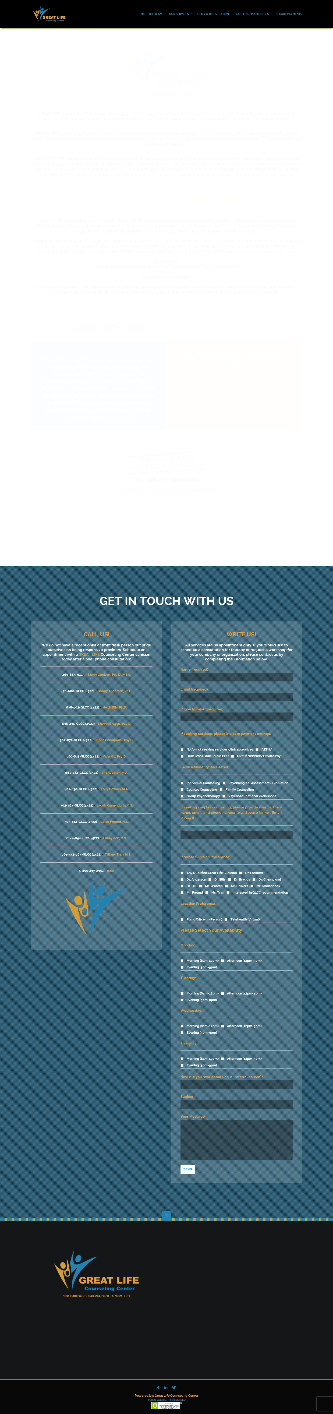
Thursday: (189, 1036)
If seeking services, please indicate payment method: (226, 727)
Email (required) (237, 687)
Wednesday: (191, 1003)
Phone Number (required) (237, 707)
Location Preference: (198, 897)
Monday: (188, 938)
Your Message (237, 1133)
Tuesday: (188, 971)
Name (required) (237, 667)
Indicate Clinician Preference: (205, 850)
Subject (237, 1095)
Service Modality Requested (204, 760)
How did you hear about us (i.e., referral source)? (222, 1070)
